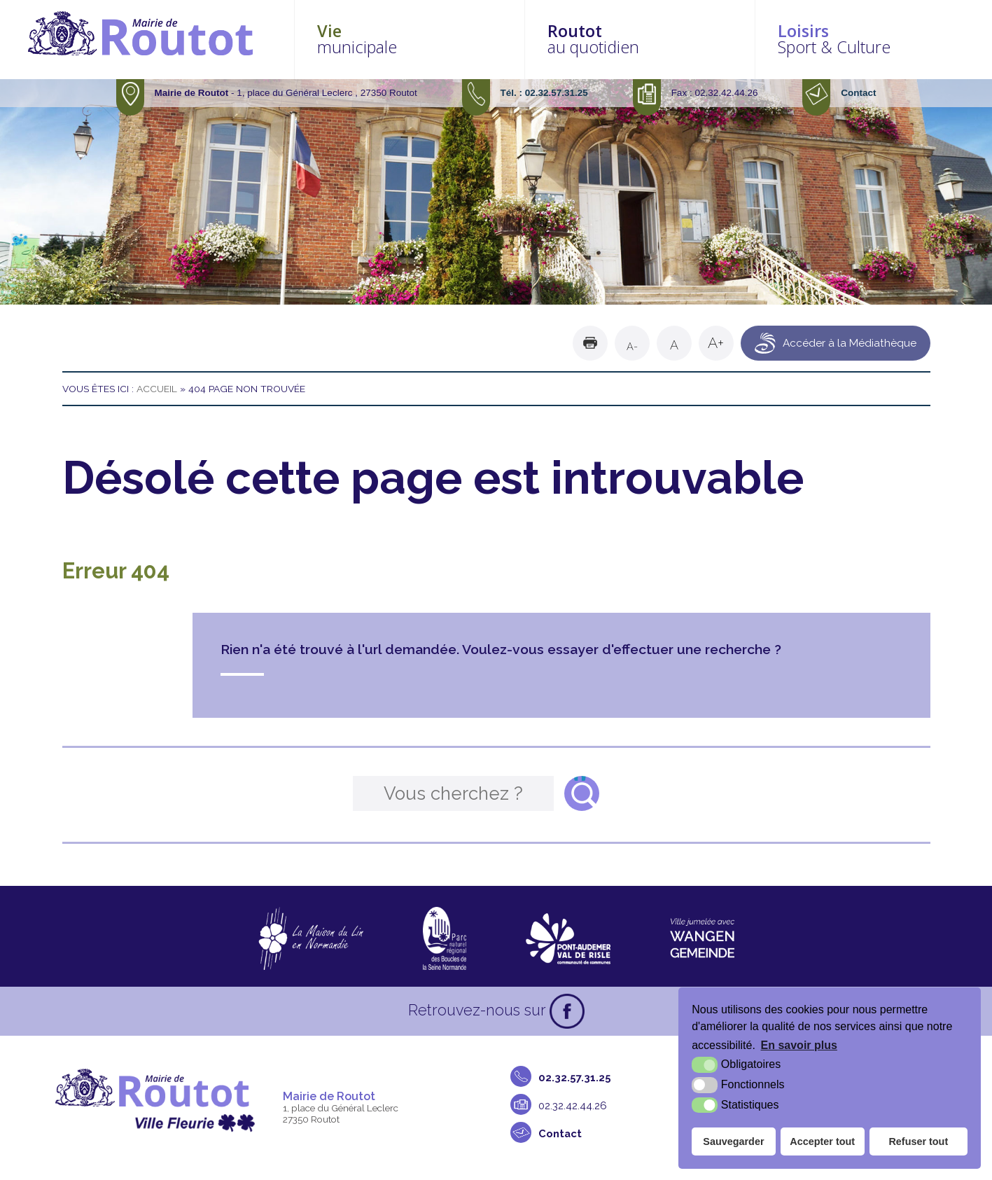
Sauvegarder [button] (733, 1141)
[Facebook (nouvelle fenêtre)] (567, 1011)
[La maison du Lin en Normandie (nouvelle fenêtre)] (310, 938)
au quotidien (654, 39)
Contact (858, 93)
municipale (433, 39)
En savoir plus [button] (799, 1045)
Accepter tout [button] (822, 1141)
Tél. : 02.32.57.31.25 (544, 93)
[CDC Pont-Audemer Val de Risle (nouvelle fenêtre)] (568, 938)
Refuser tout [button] (918, 1141)
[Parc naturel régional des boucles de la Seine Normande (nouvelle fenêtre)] (444, 938)
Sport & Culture (874, 39)
